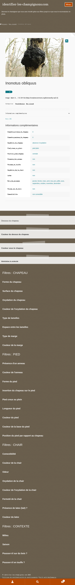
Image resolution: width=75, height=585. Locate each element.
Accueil (4, 24)
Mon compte (12, 582)
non (34, 159)
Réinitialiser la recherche (9, 261)
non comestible (38, 194)
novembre (49, 183)
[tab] (37, 113)
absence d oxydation (39, 143)
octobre (42, 183)
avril (48, 181)
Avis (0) (8, 119)
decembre (57, 183)
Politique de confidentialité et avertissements (20, 577)
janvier (35, 181)
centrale (35, 154)
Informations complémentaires (16, 113)
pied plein (36, 148)
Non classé (13, 24)
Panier (57, 580)
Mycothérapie (20, 103)
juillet (58, 181)
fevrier (40, 181)
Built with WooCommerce (47, 577)
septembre (36, 183)
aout (62, 181)
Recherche (37, 582)
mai (51, 181)
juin (55, 181)
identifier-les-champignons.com (25, 4)
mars (44, 181)
